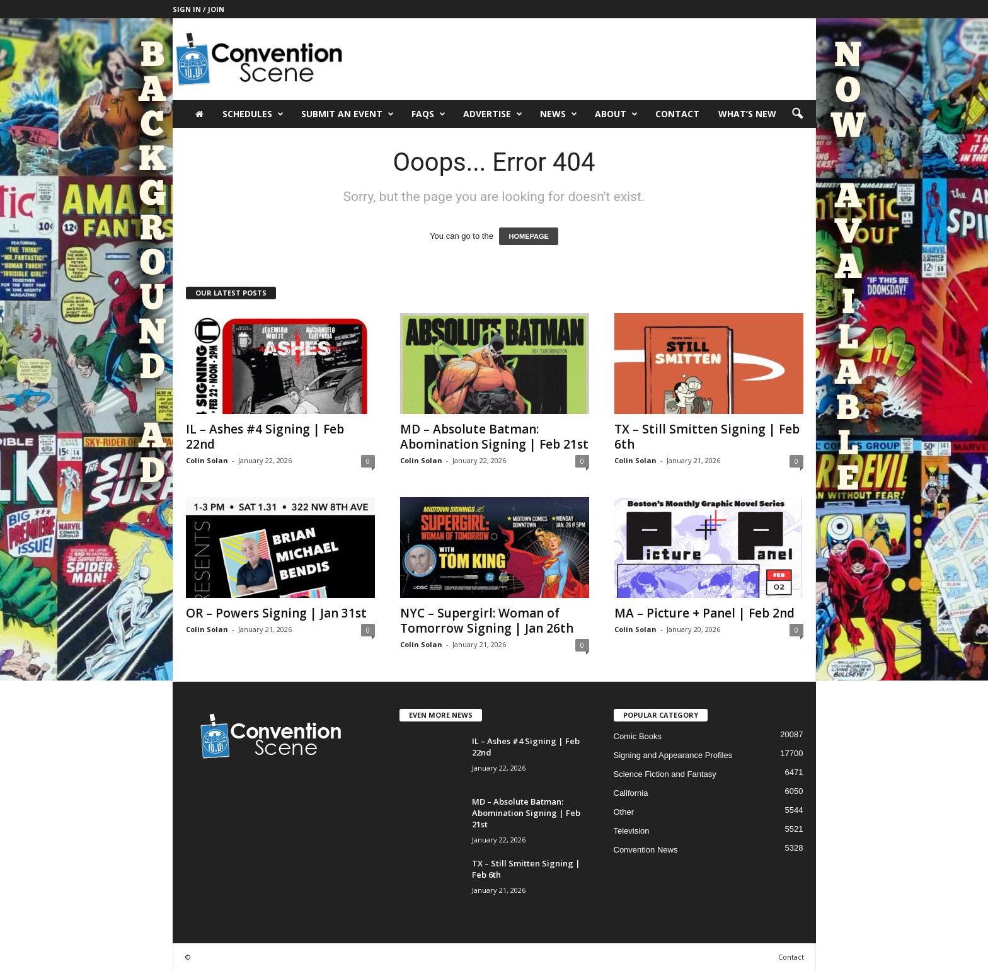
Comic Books (638, 736)
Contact (677, 114)
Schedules (253, 114)
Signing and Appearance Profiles (673, 755)
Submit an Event (347, 114)
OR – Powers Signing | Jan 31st (276, 613)
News (558, 114)
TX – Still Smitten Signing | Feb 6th (707, 436)
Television (632, 831)
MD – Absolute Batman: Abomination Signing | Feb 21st (494, 436)
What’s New (747, 114)
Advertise (492, 114)
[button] (797, 114)
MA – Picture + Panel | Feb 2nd (704, 613)
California (631, 793)
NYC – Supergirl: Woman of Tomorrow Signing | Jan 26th (486, 620)
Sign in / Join (198, 9)
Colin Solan (207, 460)
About (616, 114)
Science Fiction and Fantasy (665, 774)
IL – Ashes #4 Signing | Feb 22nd (265, 436)
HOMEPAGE (528, 236)
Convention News (646, 849)
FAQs (428, 114)
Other (624, 812)
